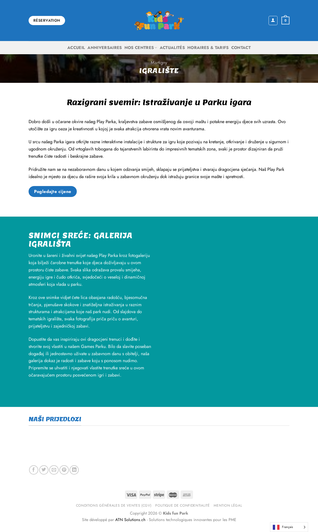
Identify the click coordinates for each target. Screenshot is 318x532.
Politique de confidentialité (182, 505)
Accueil (76, 47)
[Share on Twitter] (43, 470)
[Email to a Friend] (53, 470)
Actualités (172, 47)
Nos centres (140, 47)
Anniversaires (104, 47)
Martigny (159, 62)
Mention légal (228, 505)
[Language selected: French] (289, 527)
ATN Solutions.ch (130, 520)
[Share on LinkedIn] (74, 470)
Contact (241, 47)
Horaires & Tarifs (208, 47)
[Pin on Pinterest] (64, 470)
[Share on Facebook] (33, 470)
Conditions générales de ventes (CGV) (114, 505)
